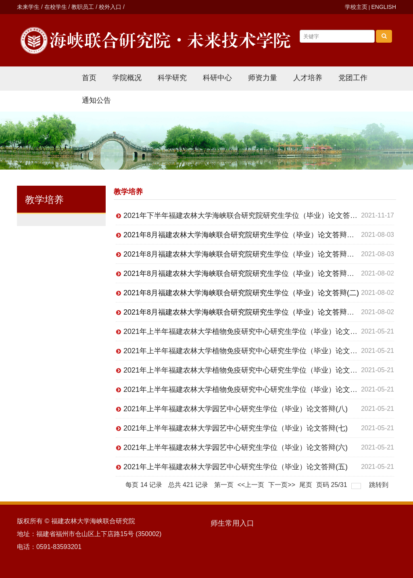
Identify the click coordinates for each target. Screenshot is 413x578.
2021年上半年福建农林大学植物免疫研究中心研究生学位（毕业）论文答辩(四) (250, 331)
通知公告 (96, 100)
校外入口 (110, 7)
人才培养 (307, 78)
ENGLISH (383, 7)
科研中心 (217, 78)
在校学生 (55, 7)
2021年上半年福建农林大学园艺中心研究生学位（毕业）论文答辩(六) (235, 447)
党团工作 (352, 78)
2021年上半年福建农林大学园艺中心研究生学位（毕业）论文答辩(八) (235, 409)
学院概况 (127, 78)
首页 (89, 78)
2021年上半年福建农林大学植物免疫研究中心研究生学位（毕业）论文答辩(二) (250, 370)
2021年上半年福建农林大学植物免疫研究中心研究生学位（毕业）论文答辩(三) (250, 351)
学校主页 (356, 7)
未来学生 (28, 7)
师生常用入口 (232, 523)
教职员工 (82, 7)
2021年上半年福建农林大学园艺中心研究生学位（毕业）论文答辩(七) (235, 428)
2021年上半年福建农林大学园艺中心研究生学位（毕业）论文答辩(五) (235, 467)
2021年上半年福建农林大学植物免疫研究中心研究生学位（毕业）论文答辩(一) (250, 389)
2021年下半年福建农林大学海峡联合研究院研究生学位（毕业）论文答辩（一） (251, 215)
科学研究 (172, 78)
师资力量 (262, 78)
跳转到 (379, 484)
